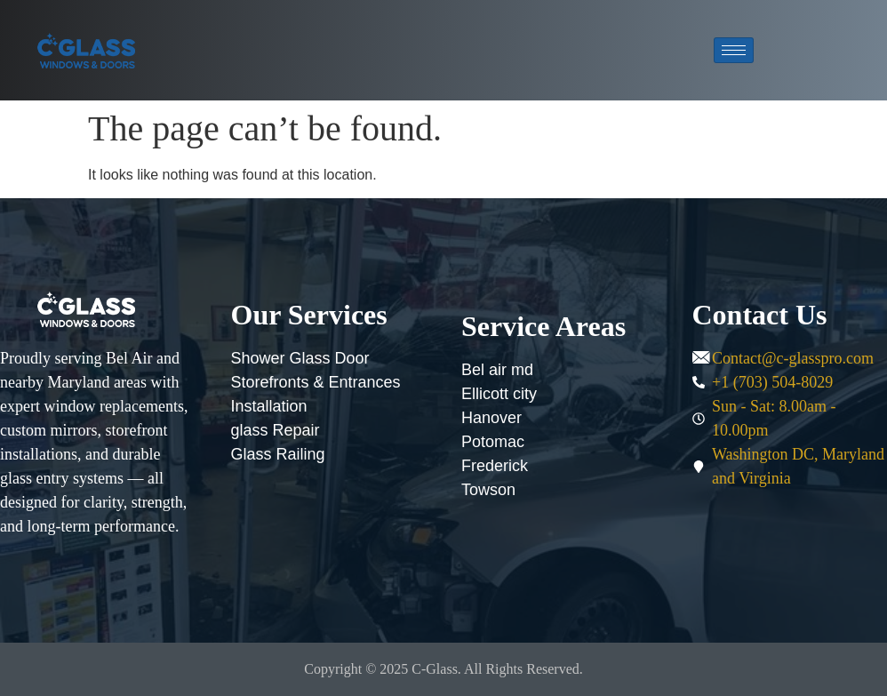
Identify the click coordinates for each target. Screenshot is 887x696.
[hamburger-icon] (734, 50)
